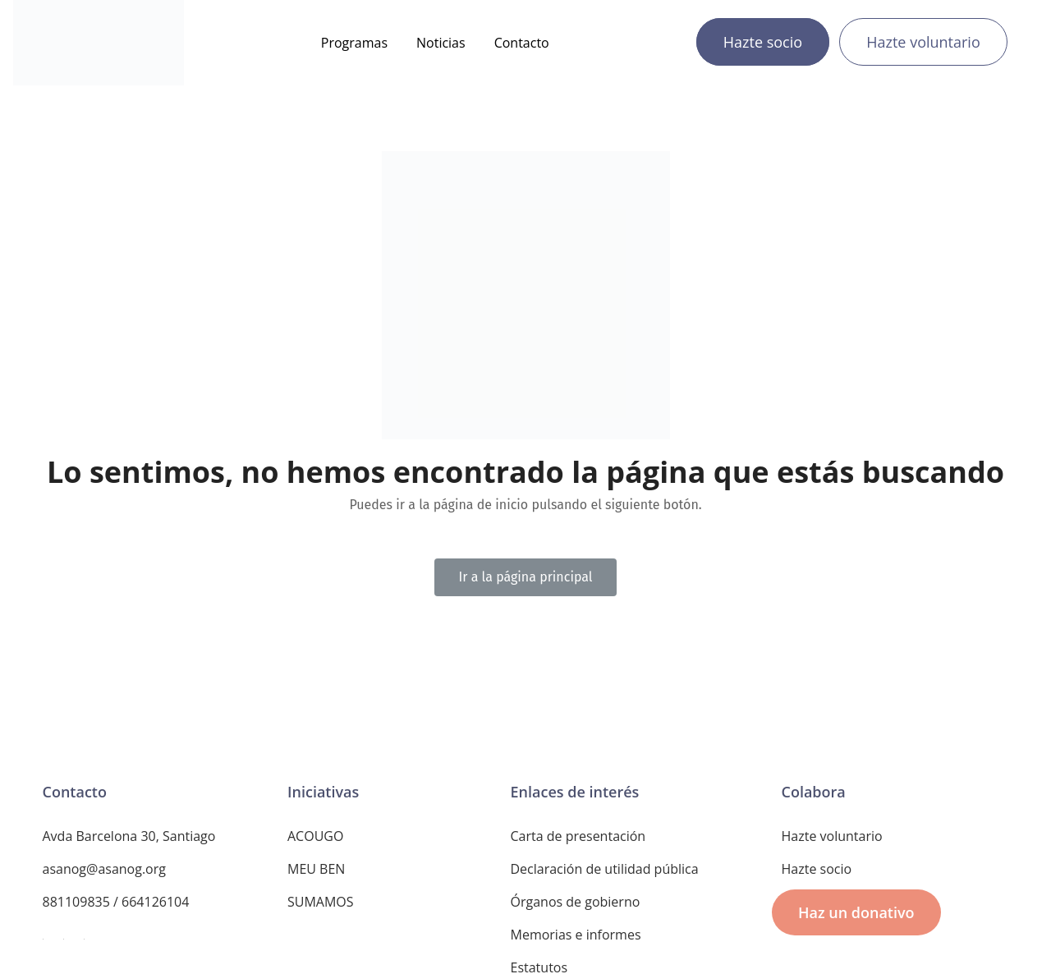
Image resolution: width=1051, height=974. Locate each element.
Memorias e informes (576, 935)
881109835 (76, 902)
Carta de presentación (578, 836)
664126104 (155, 902)
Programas (354, 43)
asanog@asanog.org (104, 869)
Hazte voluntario (923, 42)
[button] (525, 577)
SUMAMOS (320, 902)
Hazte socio (762, 42)
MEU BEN (316, 869)
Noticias (441, 43)
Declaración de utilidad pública (605, 869)
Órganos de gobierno (575, 902)
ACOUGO (315, 836)
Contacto (521, 43)
